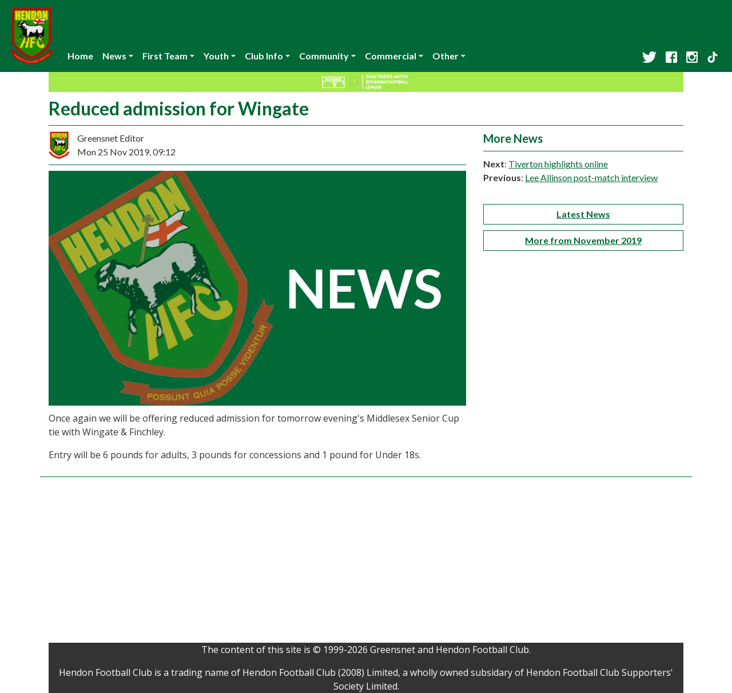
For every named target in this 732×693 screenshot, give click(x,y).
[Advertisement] (366, 563)
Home (80, 55)
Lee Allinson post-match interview (591, 177)
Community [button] (324, 55)
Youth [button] (216, 55)
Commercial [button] (390, 55)
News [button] (114, 55)
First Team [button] (165, 55)
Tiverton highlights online (558, 163)
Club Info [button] (264, 55)
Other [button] (445, 55)
